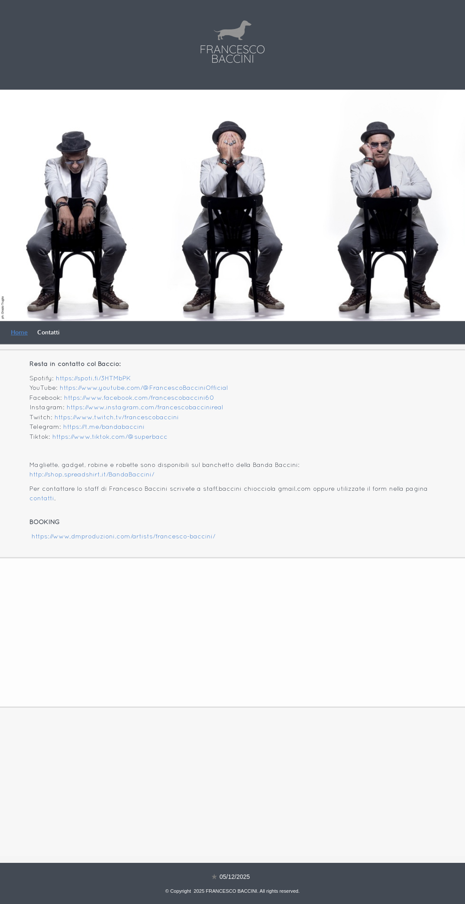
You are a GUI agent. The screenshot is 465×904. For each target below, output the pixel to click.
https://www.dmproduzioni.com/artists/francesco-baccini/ (123, 537)
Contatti (48, 332)
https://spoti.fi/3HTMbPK (93, 379)
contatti (41, 499)
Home (19, 332)
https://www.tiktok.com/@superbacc (110, 437)
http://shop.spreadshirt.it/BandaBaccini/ (91, 475)
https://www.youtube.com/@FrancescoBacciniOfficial (144, 388)
